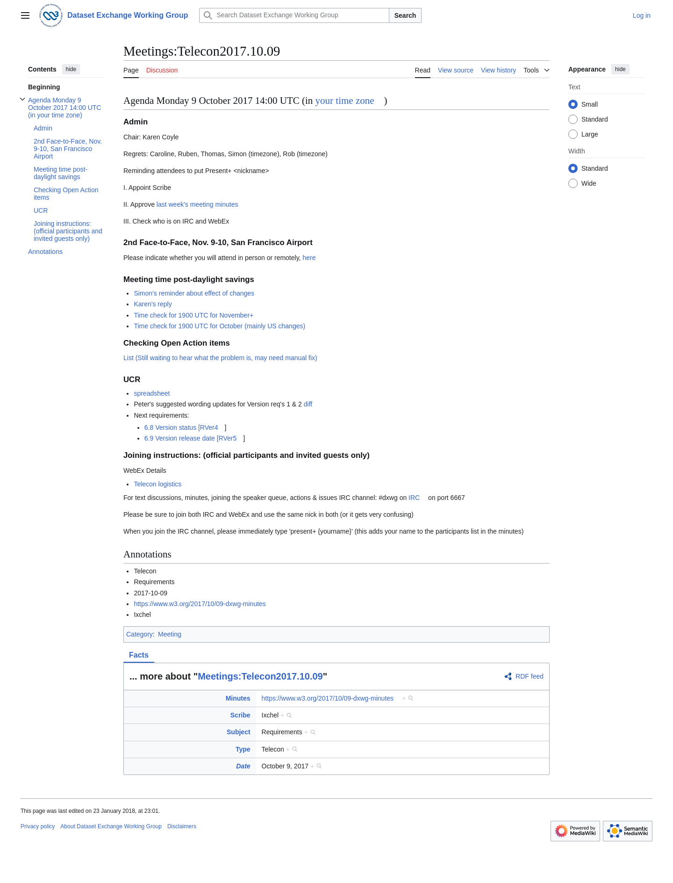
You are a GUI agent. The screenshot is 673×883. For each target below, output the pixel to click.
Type (243, 749)
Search (405, 15)
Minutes (238, 698)
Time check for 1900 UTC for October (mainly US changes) (219, 326)
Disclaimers (181, 826)
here (308, 257)
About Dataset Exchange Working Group (111, 826)
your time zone (344, 100)
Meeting (169, 634)
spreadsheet (152, 393)
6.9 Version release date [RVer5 (190, 438)
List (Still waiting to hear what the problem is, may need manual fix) (220, 358)
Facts (139, 655)
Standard (594, 119)
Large (589, 134)
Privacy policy (38, 826)
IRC (414, 497)
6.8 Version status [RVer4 (181, 427)
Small (589, 104)
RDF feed (529, 676)
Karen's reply (153, 304)
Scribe (240, 715)
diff (308, 404)
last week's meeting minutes (197, 204)
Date (243, 766)
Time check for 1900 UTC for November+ (193, 315)
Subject (239, 732)
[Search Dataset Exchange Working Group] (294, 15)
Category (139, 634)
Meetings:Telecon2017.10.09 (260, 676)
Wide (588, 183)
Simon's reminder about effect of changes (194, 293)
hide (71, 69)
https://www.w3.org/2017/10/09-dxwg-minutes (199, 604)
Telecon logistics (157, 484)
